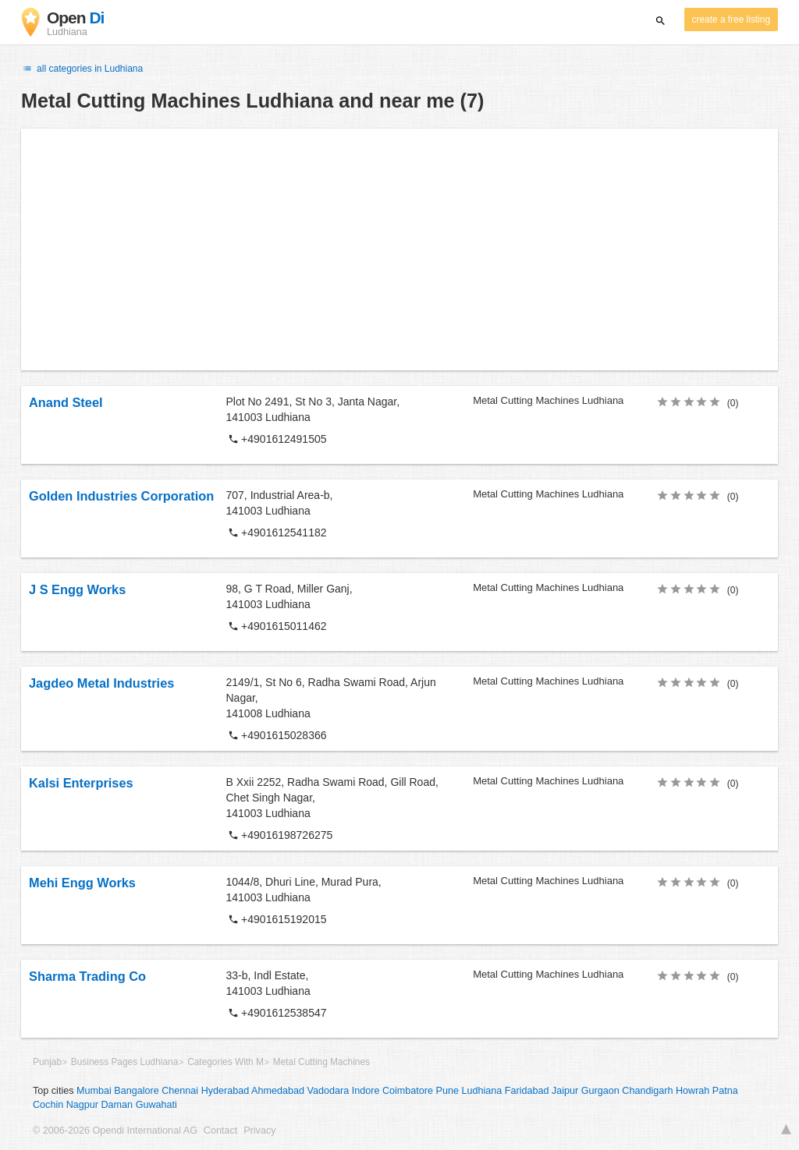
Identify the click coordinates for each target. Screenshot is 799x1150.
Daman (117, 1104)
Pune (447, 1090)
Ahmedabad (277, 1090)
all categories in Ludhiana (82, 68)
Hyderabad (225, 1090)
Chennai (180, 1090)
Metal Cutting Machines (321, 1061)
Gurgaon (600, 1090)
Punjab (47, 1061)
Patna (725, 1090)
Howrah (692, 1090)
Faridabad (527, 1090)
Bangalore (136, 1090)
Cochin (48, 1104)
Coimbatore (407, 1090)
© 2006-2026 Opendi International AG (115, 1130)
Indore (366, 1090)
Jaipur (565, 1090)
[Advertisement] (399, 249)
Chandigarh (647, 1090)
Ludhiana (481, 1090)
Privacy (259, 1130)
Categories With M (225, 1061)
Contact (220, 1130)
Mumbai (94, 1090)
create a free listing (731, 19)
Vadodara (328, 1090)
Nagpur (82, 1104)
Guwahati (156, 1104)
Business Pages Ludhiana (125, 1061)
